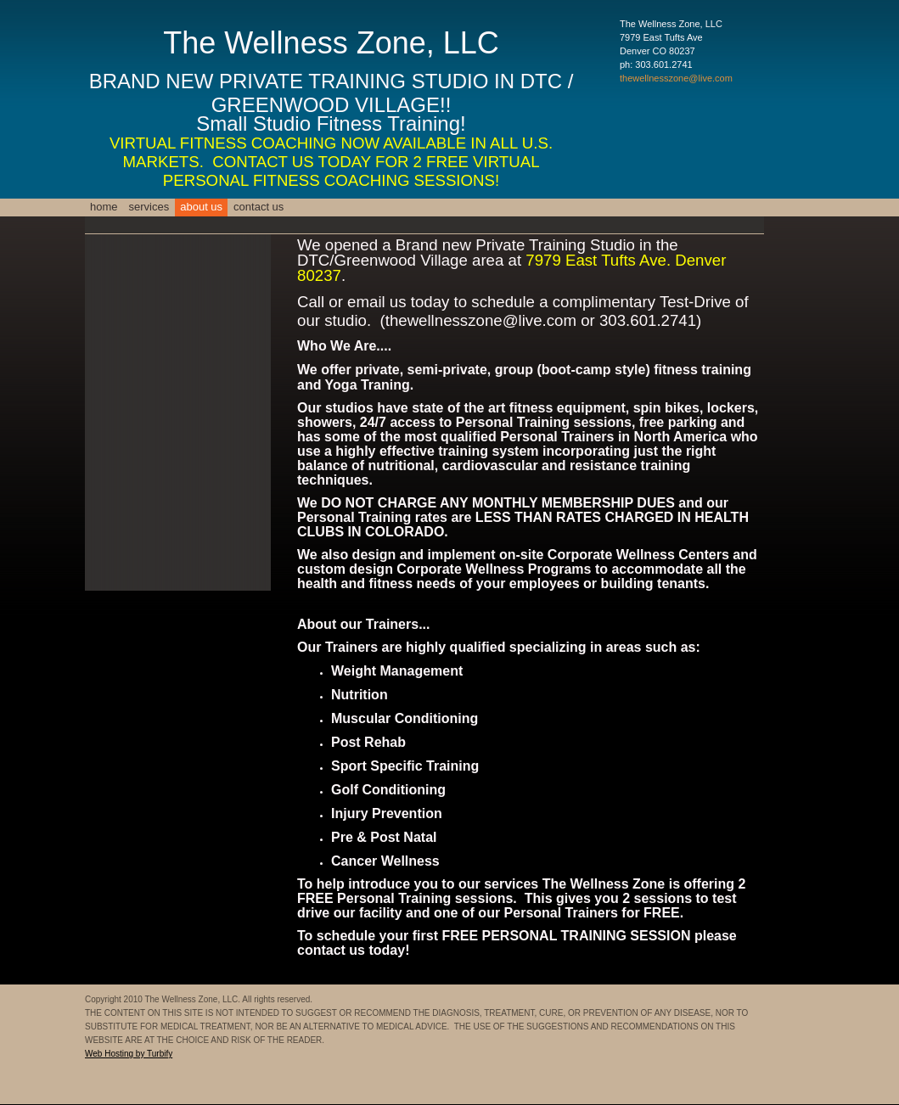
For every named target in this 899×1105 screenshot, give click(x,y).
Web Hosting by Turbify (128, 1053)
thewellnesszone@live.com (676, 78)
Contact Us (258, 206)
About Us (201, 206)
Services (149, 206)
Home (104, 206)
